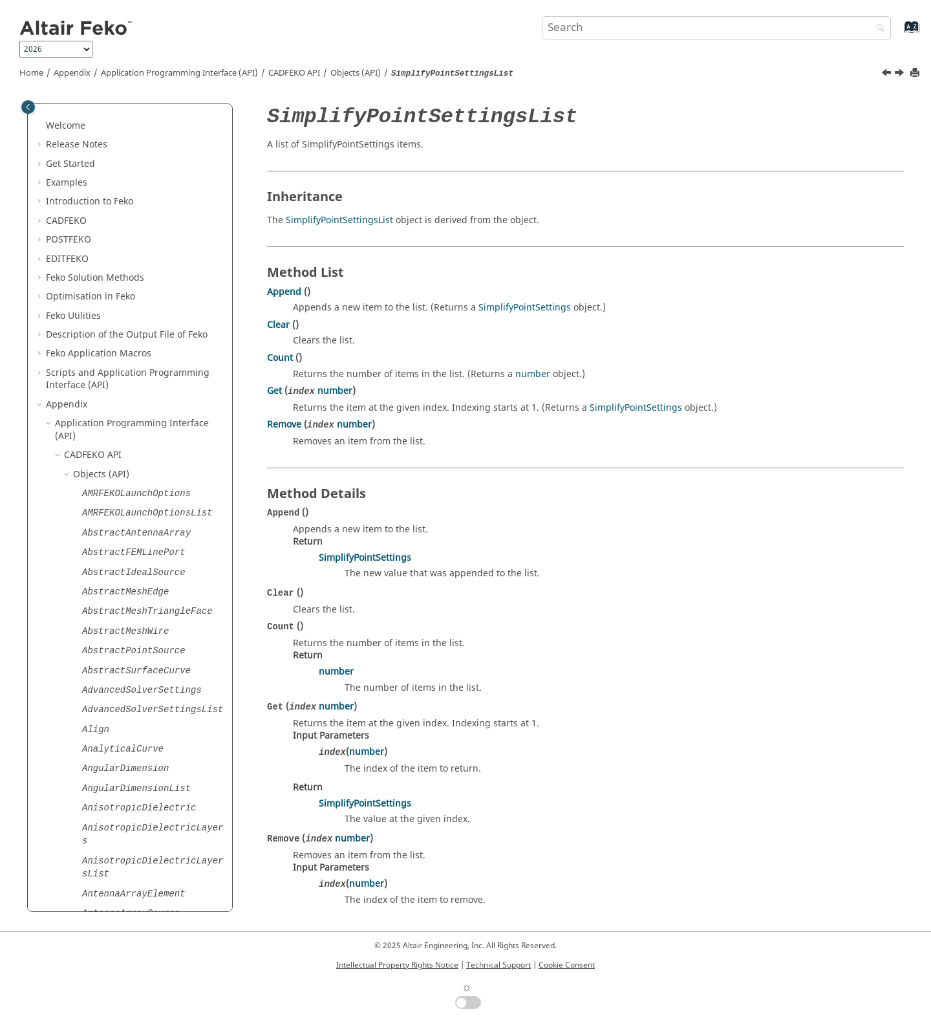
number (532, 374)
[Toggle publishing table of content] (28, 107)
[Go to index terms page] (897, 33)
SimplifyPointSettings (524, 307)
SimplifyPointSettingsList (339, 220)
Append (284, 292)
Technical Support (498, 965)
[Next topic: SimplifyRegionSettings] (900, 74)
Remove (284, 424)
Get (274, 391)
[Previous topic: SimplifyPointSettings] (888, 74)
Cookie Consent (567, 965)
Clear (278, 325)
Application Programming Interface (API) (179, 73)
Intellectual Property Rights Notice (397, 965)
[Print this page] (916, 73)
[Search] (877, 28)
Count (280, 358)
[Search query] (716, 27)
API (294, 73)
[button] (77, 112)
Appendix (72, 73)
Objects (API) (355, 73)
